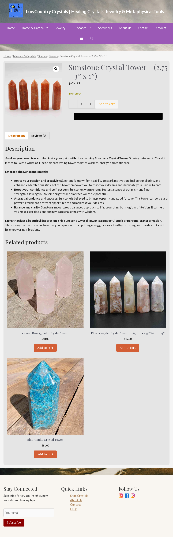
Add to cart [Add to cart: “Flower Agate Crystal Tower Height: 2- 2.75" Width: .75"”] (128, 348)
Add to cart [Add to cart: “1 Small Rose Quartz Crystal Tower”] (45, 348)
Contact (143, 28)
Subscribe (14, 522)
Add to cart (107, 104)
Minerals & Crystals (24, 56)
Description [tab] (16, 136)
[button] (91, 38)
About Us (125, 28)
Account (161, 28)
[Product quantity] (81, 104)
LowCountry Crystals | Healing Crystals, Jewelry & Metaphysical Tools (95, 11)
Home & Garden (37, 28)
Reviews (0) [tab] (38, 136)
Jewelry (64, 28)
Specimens (105, 28)
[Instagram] (121, 496)
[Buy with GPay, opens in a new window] (118, 116)
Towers (53, 56)
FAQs (73, 509)
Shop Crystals (79, 496)
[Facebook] (127, 496)
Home (11, 28)
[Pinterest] (133, 496)
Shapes (86, 28)
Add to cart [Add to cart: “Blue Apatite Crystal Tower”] (45, 454)
